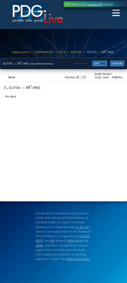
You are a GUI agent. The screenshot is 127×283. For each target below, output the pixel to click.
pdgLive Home (20, 52)
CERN (39, 245)
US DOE (84, 236)
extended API (94, 4)
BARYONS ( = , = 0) (50, 52)
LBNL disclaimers (78, 259)
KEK (52, 240)
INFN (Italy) (74, 240)
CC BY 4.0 (82, 227)
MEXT (39, 240)
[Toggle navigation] (116, 13)
